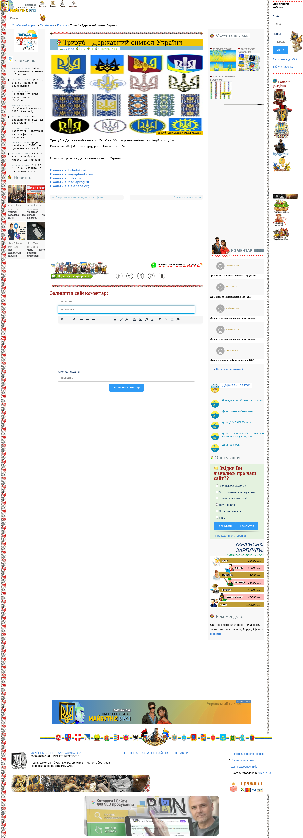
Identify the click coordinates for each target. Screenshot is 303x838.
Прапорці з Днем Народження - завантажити (28, 83)
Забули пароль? (283, 66)
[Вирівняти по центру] (88, 319)
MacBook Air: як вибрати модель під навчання (27, 157)
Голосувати (225, 525)
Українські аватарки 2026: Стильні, (26, 108)
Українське (47, 25)
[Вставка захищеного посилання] (127, 319)
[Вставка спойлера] (172, 319)
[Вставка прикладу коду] (166, 319)
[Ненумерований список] (101, 319)
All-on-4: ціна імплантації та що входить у (27, 168)
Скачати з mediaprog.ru (69, 182)
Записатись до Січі (285, 59)
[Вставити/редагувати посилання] (121, 319)
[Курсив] (68, 319)
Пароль (277, 33)
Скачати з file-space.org (70, 186)
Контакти (180, 753)
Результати (247, 525)
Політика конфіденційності (248, 753)
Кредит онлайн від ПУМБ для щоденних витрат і (26, 145)
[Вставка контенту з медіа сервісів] (152, 319)
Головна (130, 753)
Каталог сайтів (155, 753)
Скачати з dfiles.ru (65, 178)
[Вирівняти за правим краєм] (93, 319)
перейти (215, 633)
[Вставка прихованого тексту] (178, 319)
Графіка (62, 25)
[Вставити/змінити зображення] (135, 319)
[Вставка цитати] (160, 319)
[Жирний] (62, 319)
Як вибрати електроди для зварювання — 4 (28, 120)
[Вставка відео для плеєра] (141, 319)
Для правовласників (244, 766)
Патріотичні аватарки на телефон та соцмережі (27, 133)
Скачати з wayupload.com (71, 174)
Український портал (24, 25)
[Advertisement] (126, 234)
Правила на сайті (242, 760)
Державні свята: (236, 385)
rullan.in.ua (264, 773)
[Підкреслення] (74, 319)
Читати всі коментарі (229, 369)
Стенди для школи (186, 197)
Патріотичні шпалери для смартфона (77, 197)
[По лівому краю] (82, 319)
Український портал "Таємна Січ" (55, 753)
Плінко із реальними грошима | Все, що (27, 71)
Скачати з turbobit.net (68, 170)
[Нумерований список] (107, 319)
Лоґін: (276, 16)
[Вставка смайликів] (115, 319)
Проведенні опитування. (230, 535)
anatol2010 (68, 49)
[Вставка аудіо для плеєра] (147, 319)
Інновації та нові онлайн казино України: (25, 96)
